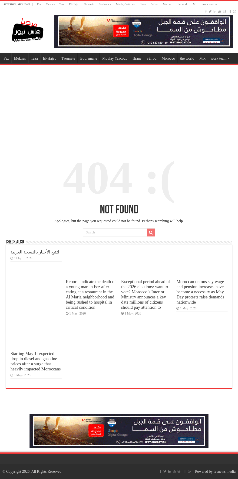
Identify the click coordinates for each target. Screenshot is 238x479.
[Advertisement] (119, 103)
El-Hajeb (74, 4)
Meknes (50, 4)
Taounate (89, 4)
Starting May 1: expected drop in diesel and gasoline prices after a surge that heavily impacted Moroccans (35, 361)
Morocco (168, 4)
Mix (195, 4)
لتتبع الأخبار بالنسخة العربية (34, 252)
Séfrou (154, 4)
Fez (39, 4)
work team (208, 4)
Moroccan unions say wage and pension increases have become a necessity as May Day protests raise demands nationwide (200, 292)
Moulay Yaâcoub (125, 4)
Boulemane (105, 4)
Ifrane (143, 4)
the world (183, 4)
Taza (61, 4)
